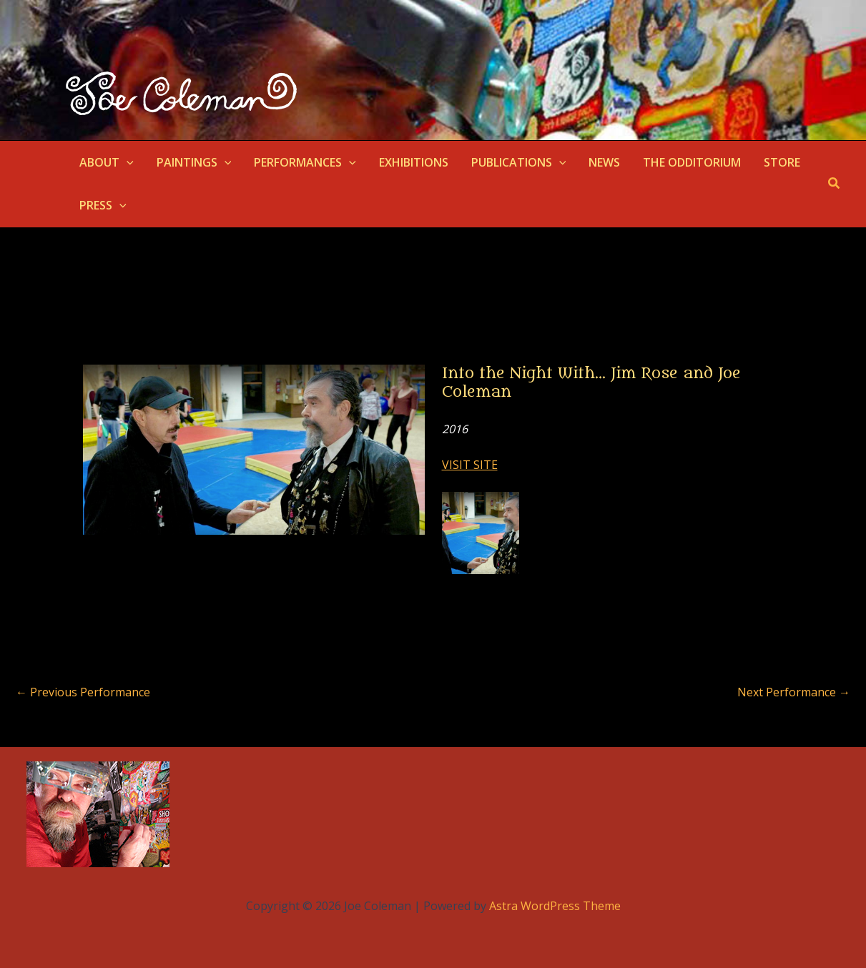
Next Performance (793, 692)
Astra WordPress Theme (555, 906)
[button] (834, 183)
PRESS (103, 205)
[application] (126, 162)
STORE (782, 162)
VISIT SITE (470, 465)
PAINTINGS (194, 162)
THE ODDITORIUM (692, 162)
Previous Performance (83, 692)
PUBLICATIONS (518, 162)
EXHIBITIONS (413, 162)
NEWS (604, 162)
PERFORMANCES (305, 162)
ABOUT (106, 162)
